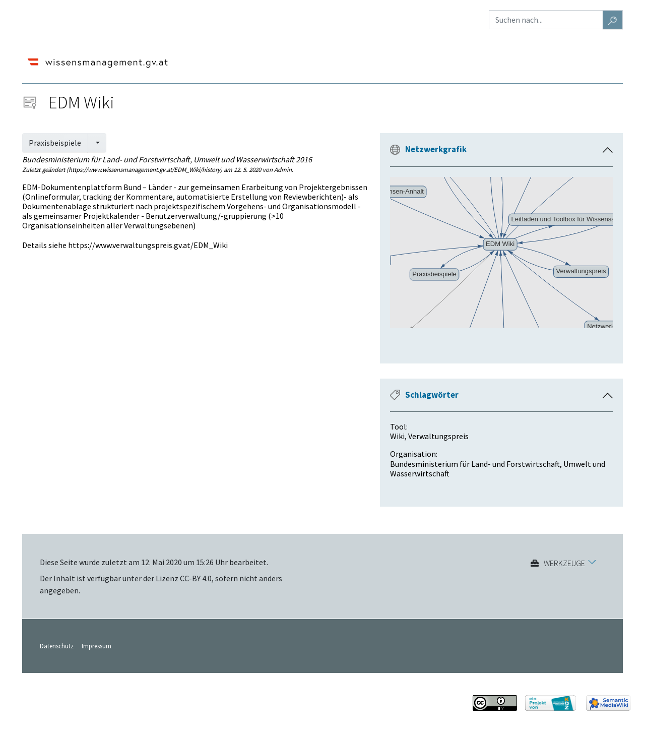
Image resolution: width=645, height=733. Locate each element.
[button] (608, 150)
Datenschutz (57, 646)
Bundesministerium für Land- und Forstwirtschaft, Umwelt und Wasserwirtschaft (497, 468)
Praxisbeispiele (55, 143)
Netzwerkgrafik (436, 149)
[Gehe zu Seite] (613, 19)
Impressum (96, 646)
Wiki (397, 436)
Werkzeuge (564, 563)
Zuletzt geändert (43, 169)
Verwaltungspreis (438, 436)
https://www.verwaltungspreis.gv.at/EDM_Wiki (148, 245)
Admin (283, 169)
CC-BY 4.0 (196, 578)
